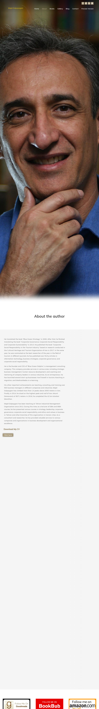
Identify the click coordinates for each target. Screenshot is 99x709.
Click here (8, 435)
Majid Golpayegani (15, 8)
